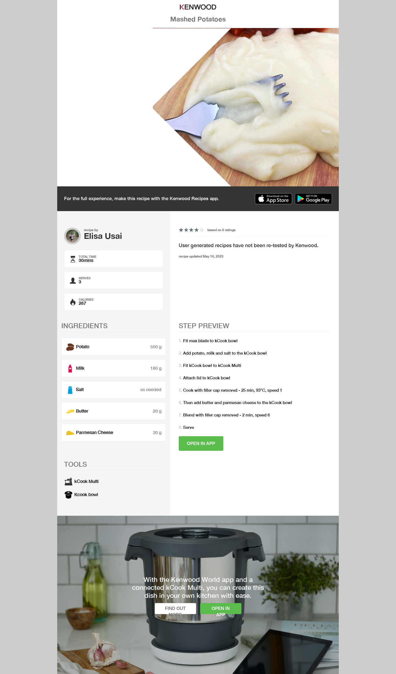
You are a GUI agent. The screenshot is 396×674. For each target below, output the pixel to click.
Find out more (175, 610)
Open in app (201, 443)
